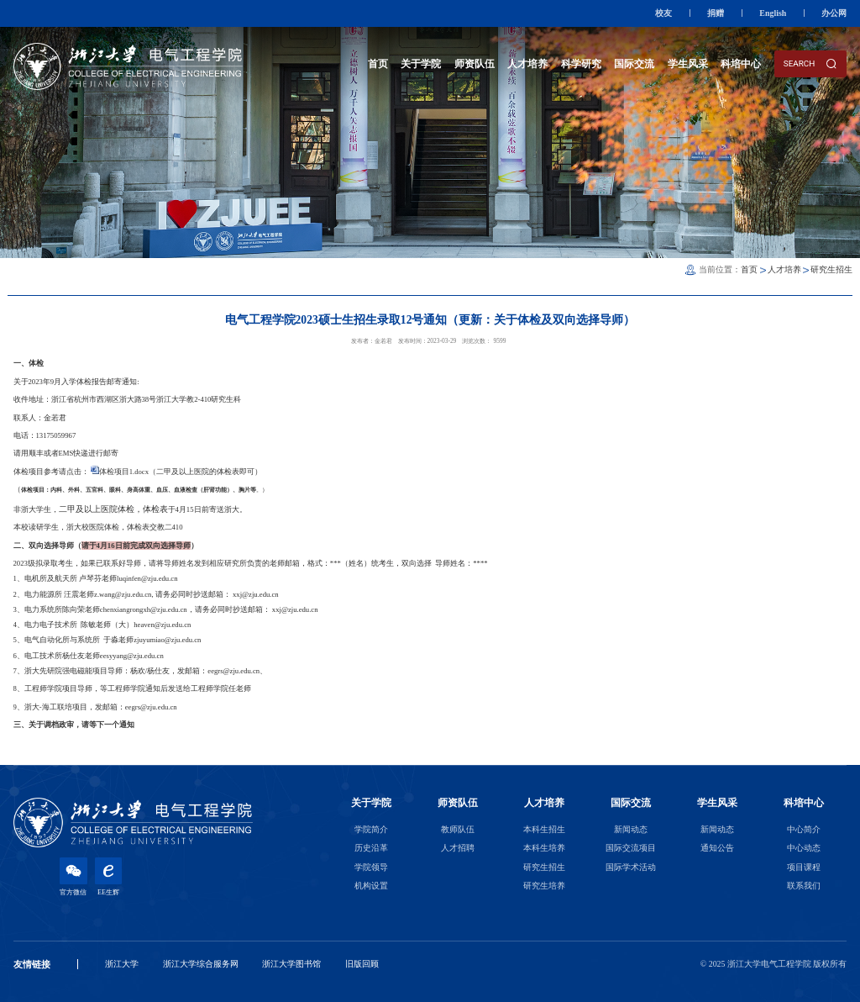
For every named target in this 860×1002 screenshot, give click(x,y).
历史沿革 (371, 847)
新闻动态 (631, 829)
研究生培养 (544, 885)
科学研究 (581, 64)
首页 (378, 64)
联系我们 (804, 885)
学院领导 (371, 867)
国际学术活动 (631, 867)
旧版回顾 (362, 963)
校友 (663, 13)
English (772, 13)
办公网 (834, 13)
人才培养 (527, 64)
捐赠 (715, 13)
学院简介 (371, 829)
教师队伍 (458, 829)
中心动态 (804, 847)
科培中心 (741, 64)
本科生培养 (544, 847)
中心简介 (804, 829)
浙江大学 (122, 963)
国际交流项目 (631, 847)
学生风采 (688, 64)
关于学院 (421, 64)
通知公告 (717, 847)
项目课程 (804, 867)
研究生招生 (831, 269)
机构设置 (371, 885)
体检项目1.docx (124, 471)
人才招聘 (458, 847)
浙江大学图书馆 (291, 963)
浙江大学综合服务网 (201, 963)
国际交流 (634, 64)
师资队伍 (474, 64)
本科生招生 (544, 829)
